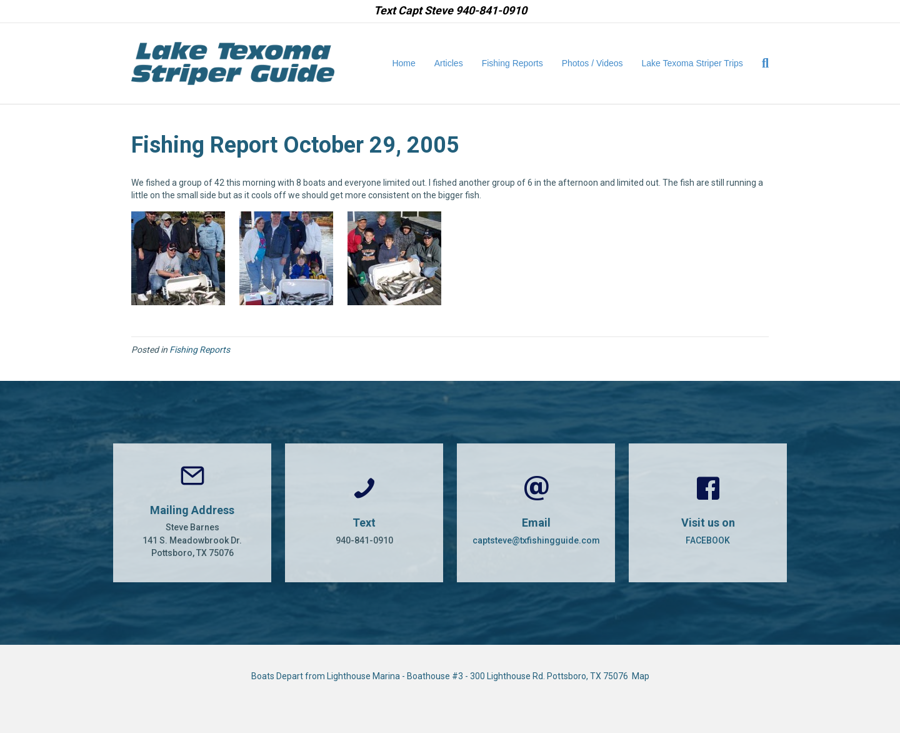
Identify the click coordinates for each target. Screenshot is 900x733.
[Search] (760, 63)
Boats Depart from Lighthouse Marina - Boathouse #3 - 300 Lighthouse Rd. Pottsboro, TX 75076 (441, 676)
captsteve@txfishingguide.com (536, 540)
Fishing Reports (512, 63)
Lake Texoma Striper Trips (692, 63)
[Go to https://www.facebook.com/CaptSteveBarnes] (708, 512)
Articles (448, 63)
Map (640, 676)
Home (403, 63)
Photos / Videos (592, 63)
